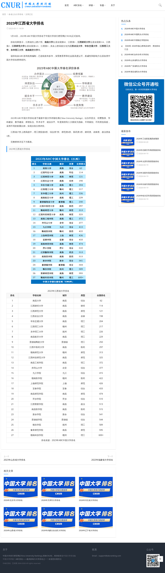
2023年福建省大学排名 (102, 459)
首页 (67, 5)
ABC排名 (78, 5)
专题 (102, 5)
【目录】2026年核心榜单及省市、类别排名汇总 (142, 47)
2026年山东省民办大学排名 (135, 60)
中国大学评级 (8, 559)
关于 (113, 5)
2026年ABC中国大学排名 (134, 28)
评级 (91, 5)
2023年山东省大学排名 (14, 459)
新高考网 (6, 566)
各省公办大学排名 (16, 14)
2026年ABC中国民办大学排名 (136, 34)
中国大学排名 (68, 555)
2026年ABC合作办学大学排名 (136, 54)
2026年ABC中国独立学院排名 (136, 40)
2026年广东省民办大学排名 (135, 66)
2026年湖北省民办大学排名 (135, 71)
